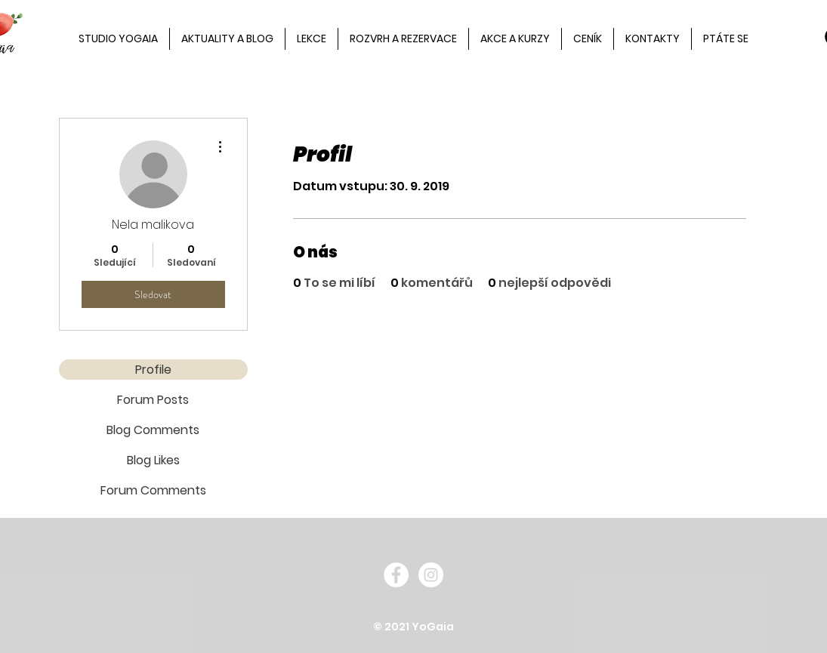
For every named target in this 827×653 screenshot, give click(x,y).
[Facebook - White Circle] (396, 574)
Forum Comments (153, 490)
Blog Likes (153, 460)
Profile (153, 369)
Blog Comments (152, 430)
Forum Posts (153, 399)
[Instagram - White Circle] (430, 574)
